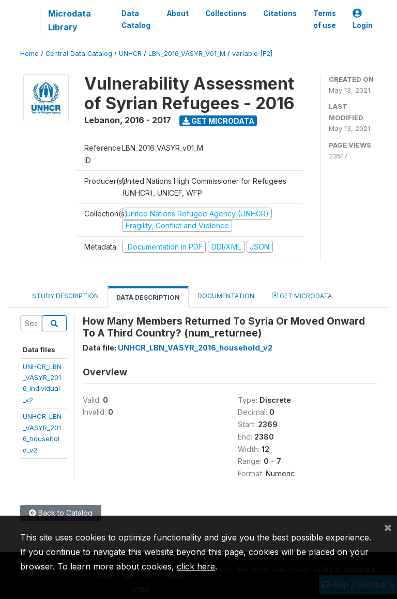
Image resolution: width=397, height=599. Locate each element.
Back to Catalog (61, 512)
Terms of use (324, 19)
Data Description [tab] (148, 297)
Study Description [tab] (65, 296)
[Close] (388, 527)
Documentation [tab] (225, 296)
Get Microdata (218, 120)
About (178, 13)
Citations (280, 13)
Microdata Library (69, 20)
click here (196, 566)
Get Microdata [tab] (302, 295)
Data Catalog (135, 19)
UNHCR (130, 53)
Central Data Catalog (78, 53)
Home (29, 53)
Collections (226, 13)
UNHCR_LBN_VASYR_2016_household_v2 (195, 347)
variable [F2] (252, 53)
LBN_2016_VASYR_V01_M (186, 53)
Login (363, 19)
